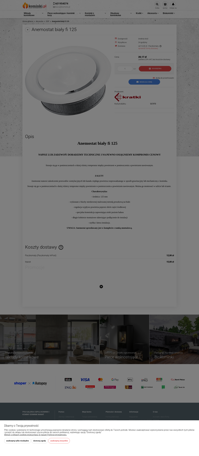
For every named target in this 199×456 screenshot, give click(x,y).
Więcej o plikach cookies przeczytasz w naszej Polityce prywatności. (35, 434)
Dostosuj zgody (39, 441)
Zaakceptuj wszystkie (59, 441)
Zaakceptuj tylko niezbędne (17, 441)
